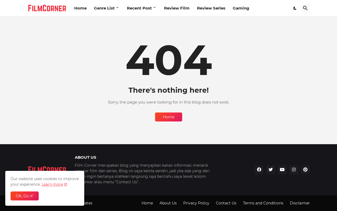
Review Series (211, 8)
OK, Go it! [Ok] (24, 196)
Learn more (52, 184)
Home (80, 8)
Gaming (241, 8)
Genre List (104, 8)
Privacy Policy (196, 203)
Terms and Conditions (263, 203)
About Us (168, 203)
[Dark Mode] (295, 8)
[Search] (305, 8)
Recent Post (139, 8)
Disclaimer (300, 203)
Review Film (177, 8)
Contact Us (226, 203)
